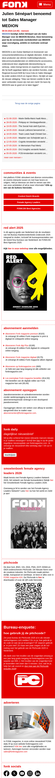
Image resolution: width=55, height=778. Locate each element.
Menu (47, 4)
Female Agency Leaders (28, 202)
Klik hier (18, 746)
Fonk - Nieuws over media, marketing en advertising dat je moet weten (16, 4)
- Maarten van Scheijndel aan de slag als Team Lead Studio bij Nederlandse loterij (27, 138)
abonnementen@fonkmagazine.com (20, 413)
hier (38, 440)
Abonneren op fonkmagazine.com (20, 366)
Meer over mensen (12, 157)
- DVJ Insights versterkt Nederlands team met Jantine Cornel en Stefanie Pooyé (27, 149)
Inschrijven (10, 455)
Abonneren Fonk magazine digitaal (21, 357)
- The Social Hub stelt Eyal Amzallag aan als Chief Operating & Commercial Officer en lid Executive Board (27, 126)
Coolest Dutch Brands (28, 196)
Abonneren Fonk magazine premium (21, 334)
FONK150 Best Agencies (28, 208)
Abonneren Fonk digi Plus (16, 345)
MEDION (6, 34)
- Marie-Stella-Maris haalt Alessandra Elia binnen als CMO (27, 118)
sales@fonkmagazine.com (15, 751)
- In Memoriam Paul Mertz (23, 145)
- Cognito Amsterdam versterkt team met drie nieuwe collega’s (27, 142)
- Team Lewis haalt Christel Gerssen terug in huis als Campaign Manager (27, 134)
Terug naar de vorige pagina (27, 103)
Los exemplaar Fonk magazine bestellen (23, 378)
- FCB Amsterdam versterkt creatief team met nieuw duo (27, 153)
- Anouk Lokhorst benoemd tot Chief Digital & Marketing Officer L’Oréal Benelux (27, 130)
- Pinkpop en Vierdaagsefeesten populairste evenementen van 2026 (27, 122)
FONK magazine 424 (13, 577)
